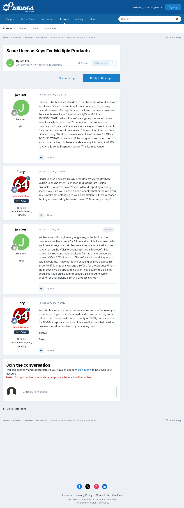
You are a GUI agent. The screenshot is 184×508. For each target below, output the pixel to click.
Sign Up (173, 7)
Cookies (117, 495)
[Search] (136, 19)
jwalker (24, 60)
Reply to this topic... (36, 391)
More (93, 19)
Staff (35, 28)
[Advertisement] (152, 69)
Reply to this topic (101, 78)
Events (22, 28)
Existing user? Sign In (147, 7)
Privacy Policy (84, 495)
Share (83, 63)
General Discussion (50, 64)
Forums (7, 28)
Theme (67, 495)
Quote (50, 157)
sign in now (84, 369)
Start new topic (68, 78)
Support (10, 19)
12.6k (21, 207)
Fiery (21, 172)
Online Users (51, 28)
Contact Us (102, 495)
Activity (79, 19)
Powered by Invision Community (92, 502)
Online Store (28, 19)
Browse (64, 21)
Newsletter (48, 19)
